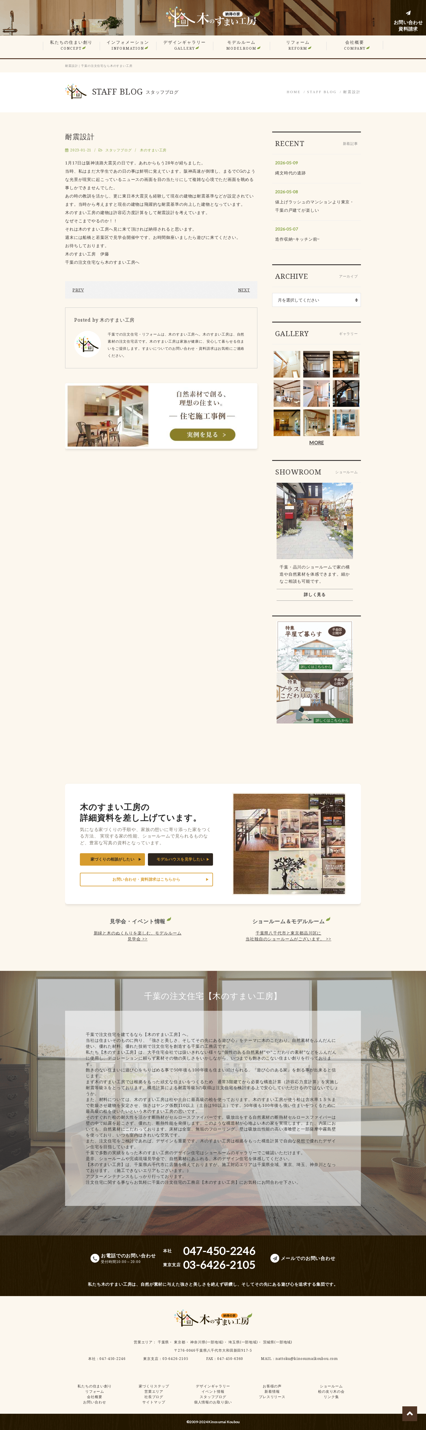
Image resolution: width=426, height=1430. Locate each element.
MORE (316, 442)
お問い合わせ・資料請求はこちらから (146, 879)
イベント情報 (212, 1391)
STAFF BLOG (322, 92)
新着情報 (272, 1391)
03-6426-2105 (175, 1358)
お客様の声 (272, 1386)
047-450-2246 (112, 1358)
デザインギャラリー (184, 45)
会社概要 (355, 45)
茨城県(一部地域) (278, 1342)
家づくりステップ (154, 1386)
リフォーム (298, 45)
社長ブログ (153, 1396)
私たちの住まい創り (71, 45)
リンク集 (331, 1396)
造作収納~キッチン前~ (297, 239)
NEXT (244, 290)
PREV (78, 290)
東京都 (179, 1342)
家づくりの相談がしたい (113, 859)
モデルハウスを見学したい (180, 859)
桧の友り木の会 (331, 1391)
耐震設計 (352, 92)
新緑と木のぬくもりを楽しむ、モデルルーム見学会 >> (138, 936)
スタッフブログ (118, 150)
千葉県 (163, 1342)
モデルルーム (241, 45)
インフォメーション (127, 45)
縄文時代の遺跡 (290, 173)
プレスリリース (272, 1396)
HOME (294, 92)
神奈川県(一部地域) (206, 1342)
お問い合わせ (94, 1402)
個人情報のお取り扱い (213, 1402)
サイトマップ (153, 1402)
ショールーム (331, 1386)
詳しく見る (315, 594)
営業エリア (143, 1342)
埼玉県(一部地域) (243, 1342)
